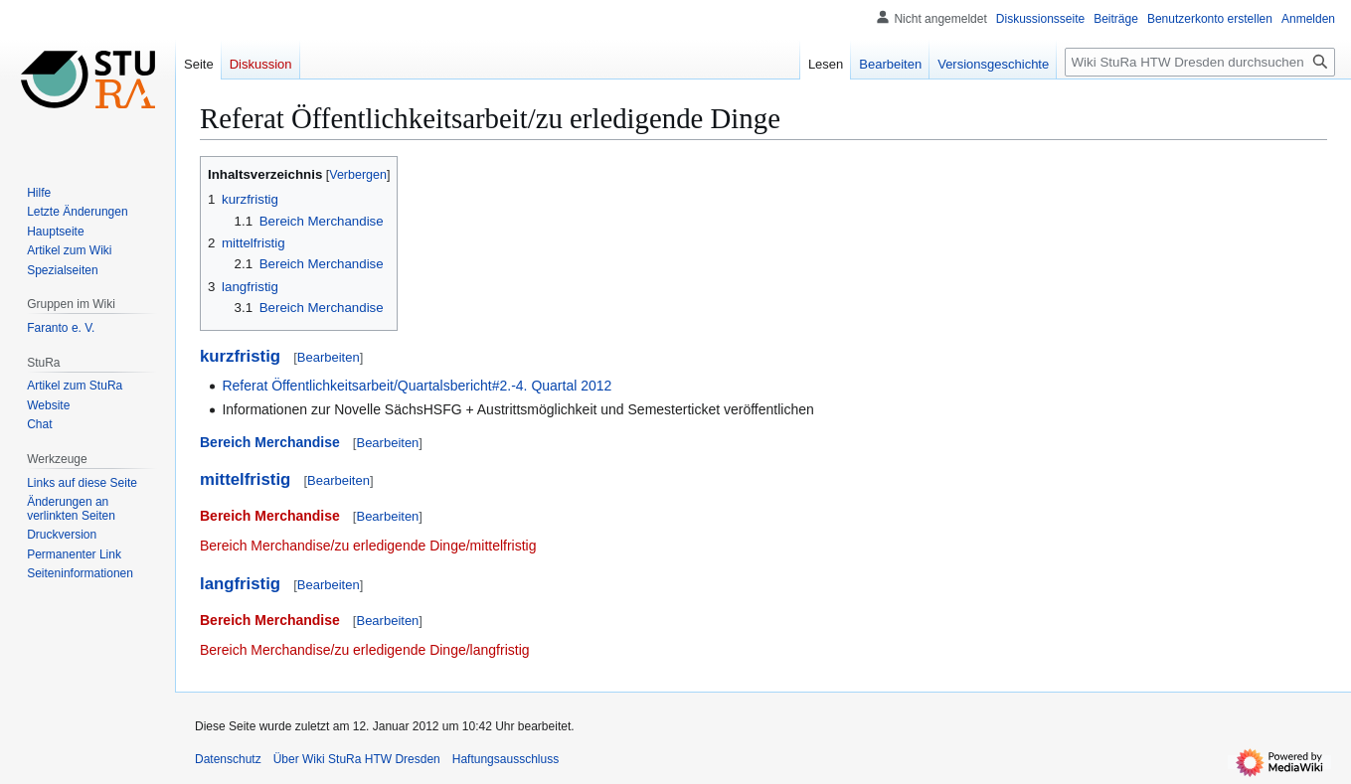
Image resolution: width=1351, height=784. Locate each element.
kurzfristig (240, 356)
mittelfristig (245, 479)
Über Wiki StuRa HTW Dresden (356, 759)
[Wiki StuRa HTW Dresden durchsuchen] (1200, 62)
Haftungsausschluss (505, 759)
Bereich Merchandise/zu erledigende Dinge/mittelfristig (368, 545)
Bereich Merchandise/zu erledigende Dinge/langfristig (365, 650)
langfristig (240, 583)
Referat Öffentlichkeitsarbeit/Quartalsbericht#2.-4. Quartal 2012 (416, 385)
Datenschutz (228, 759)
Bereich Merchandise (270, 442)
